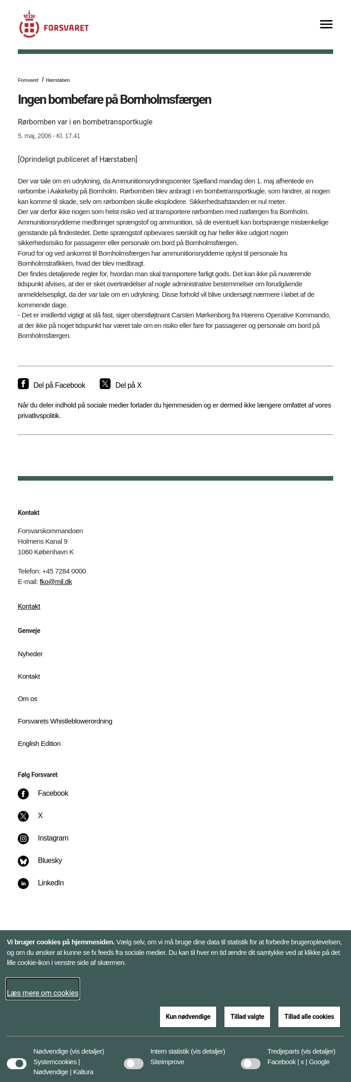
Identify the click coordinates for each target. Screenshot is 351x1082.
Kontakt (29, 606)
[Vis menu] (326, 25)
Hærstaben (57, 80)
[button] (87, 1047)
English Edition (39, 743)
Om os (27, 698)
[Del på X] (120, 385)
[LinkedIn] (47, 888)
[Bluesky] (46, 865)
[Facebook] (49, 798)
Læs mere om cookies (43, 993)
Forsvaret (28, 80)
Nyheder (30, 654)
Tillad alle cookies (309, 1016)
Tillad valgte (247, 1016)
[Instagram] (50, 843)
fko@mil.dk (56, 581)
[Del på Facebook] (51, 385)
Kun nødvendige (188, 1016)
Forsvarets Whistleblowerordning (65, 721)
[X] (41, 820)
